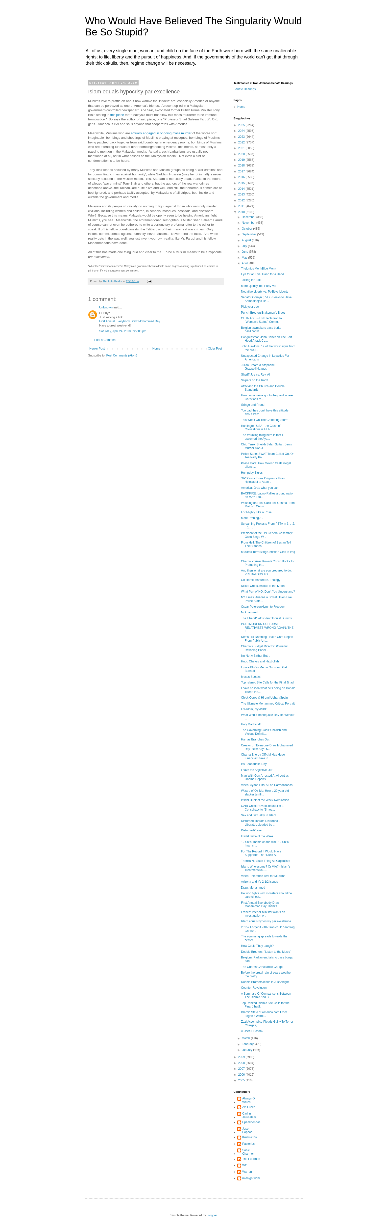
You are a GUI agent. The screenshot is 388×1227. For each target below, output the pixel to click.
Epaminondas (251, 1122)
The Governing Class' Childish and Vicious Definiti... (264, 731)
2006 (242, 1074)
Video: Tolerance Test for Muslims (263, 876)
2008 (242, 1063)
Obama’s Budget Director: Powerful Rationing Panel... (264, 648)
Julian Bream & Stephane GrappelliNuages (258, 366)
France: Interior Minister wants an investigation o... (263, 913)
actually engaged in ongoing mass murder (161, 133)
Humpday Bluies (252, 472)
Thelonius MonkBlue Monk (258, 268)
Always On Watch (249, 1100)
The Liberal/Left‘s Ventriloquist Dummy (266, 618)
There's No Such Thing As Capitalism (265, 861)
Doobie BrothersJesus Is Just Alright (265, 982)
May (245, 257)
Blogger (212, 1215)
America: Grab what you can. (260, 488)
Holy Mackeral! (251, 724)
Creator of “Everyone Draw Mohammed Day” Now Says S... (267, 747)
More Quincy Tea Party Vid (258, 286)
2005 (242, 1080)
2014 (242, 189)
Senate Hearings (245, 89)
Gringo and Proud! (253, 405)
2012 (242, 200)
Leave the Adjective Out (256, 770)
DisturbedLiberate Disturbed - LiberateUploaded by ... (260, 822)
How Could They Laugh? (257, 946)
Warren (247, 1171)
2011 (242, 206)
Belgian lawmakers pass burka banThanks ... (261, 329)
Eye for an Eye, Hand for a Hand (262, 274)
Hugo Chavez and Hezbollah (260, 661)
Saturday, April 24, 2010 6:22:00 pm (122, 331)
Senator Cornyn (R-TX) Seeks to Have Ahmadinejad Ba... (266, 299)
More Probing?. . (252, 518)
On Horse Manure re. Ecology (260, 580)
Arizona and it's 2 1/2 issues (259, 881)
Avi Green (248, 1107)
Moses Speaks (251, 677)
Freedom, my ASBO (254, 709)
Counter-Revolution (254, 987)
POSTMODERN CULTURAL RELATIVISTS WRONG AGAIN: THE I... (267, 627)
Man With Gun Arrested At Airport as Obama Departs (265, 777)
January (247, 1050)
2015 (242, 183)
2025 (242, 125)
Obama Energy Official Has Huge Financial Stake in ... (263, 756)
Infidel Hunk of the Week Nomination (265, 800)
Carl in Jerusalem (249, 1115)
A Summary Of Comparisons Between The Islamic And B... (266, 995)
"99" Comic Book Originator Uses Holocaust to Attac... (263, 480)
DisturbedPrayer (252, 830)
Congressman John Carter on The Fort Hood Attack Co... (266, 338)
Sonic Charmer (248, 1151)
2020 (242, 154)
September (249, 234)
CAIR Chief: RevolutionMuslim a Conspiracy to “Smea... (262, 807)
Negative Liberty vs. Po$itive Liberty (264, 291)
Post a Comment (105, 340)
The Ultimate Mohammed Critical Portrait (268, 703)
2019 (242, 160)
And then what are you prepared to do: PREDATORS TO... (266, 572)
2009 (242, 1057)
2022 (242, 142)
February (248, 1044)
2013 (242, 194)
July (245, 246)
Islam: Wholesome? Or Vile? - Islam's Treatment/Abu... (265, 868)
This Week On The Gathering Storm (264, 420)
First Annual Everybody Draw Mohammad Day (129, 321)
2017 (242, 171)
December (249, 217)
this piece (117, 115)
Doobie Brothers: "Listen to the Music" (266, 952)
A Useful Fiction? (252, 1031)
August (247, 240)
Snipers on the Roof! (254, 380)
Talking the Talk (251, 280)
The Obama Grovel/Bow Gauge (262, 967)
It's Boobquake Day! (254, 764)
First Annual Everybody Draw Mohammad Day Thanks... (260, 904)
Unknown (106, 307)
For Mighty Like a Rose (256, 512)
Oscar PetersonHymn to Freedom (263, 606)
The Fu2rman (251, 1159)
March (246, 1038)
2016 (242, 177)
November (249, 222)
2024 (242, 131)
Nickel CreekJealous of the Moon (263, 586)
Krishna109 (249, 1137)
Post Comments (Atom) (121, 355)
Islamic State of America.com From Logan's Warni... (264, 1013)
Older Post (215, 348)
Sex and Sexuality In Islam (258, 815)
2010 (242, 212)
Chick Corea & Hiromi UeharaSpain (264, 697)
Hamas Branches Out (255, 739)
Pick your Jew (250, 306)
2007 (242, 1068)
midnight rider (251, 1178)
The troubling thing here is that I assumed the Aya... (262, 436)
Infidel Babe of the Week (257, 836)
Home (156, 348)
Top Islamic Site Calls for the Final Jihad (267, 682)
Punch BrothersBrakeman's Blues (263, 312)
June (245, 251)
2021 (242, 148)
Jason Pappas (247, 1130)
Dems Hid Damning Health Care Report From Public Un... (267, 638)
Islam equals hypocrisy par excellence (266, 921)
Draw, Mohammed (253, 887)
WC (244, 1165)
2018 (242, 165)
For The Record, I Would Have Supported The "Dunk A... (261, 853)
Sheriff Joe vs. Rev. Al (255, 374)
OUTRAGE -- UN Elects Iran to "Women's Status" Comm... (261, 320)
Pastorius (248, 1143)
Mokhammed (249, 612)
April (245, 263)
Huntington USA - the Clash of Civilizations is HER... (261, 427)
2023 (242, 136)
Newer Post (97, 348)
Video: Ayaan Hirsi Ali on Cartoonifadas (266, 785)
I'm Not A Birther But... (255, 655)
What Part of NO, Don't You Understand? (268, 591)
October (247, 228)
